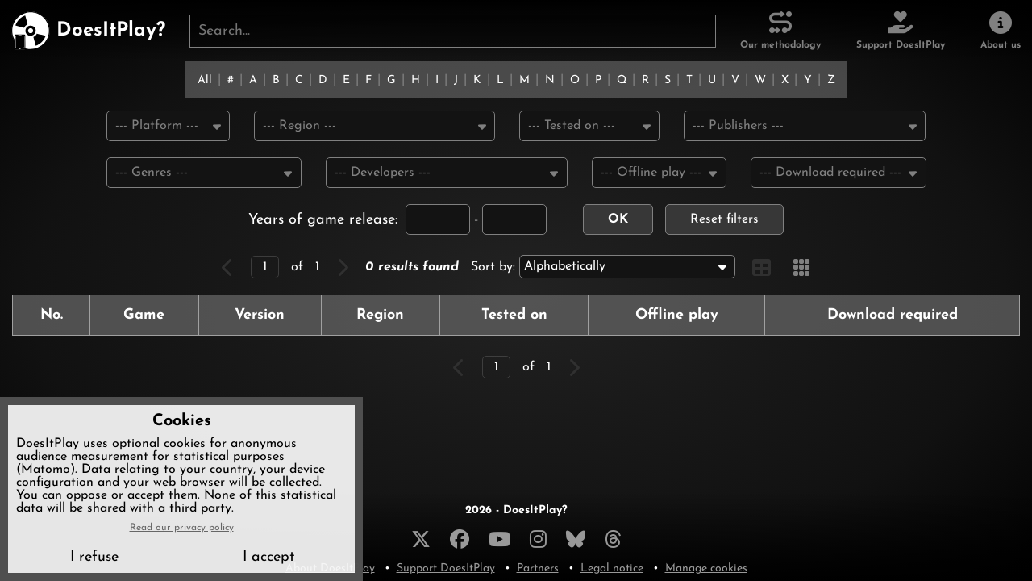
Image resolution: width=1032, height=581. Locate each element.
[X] (421, 539)
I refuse (94, 557)
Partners (538, 568)
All (205, 80)
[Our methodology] (780, 30)
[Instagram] (538, 539)
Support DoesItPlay (446, 568)
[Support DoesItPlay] (900, 30)
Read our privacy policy (182, 528)
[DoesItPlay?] (88, 30)
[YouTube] (499, 539)
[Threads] (613, 539)
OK (618, 221)
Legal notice (611, 568)
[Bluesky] (575, 539)
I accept (268, 557)
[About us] (1001, 30)
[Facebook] (459, 539)
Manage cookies (706, 568)
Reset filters (724, 221)
